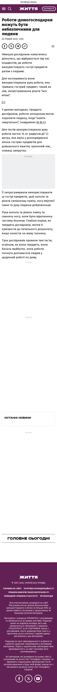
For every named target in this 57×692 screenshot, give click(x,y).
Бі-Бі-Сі (40, 122)
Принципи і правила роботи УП (21, 596)
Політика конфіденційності (39, 588)
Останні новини (17, 417)
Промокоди (46, 596)
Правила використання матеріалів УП (28, 592)
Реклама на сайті (12, 588)
